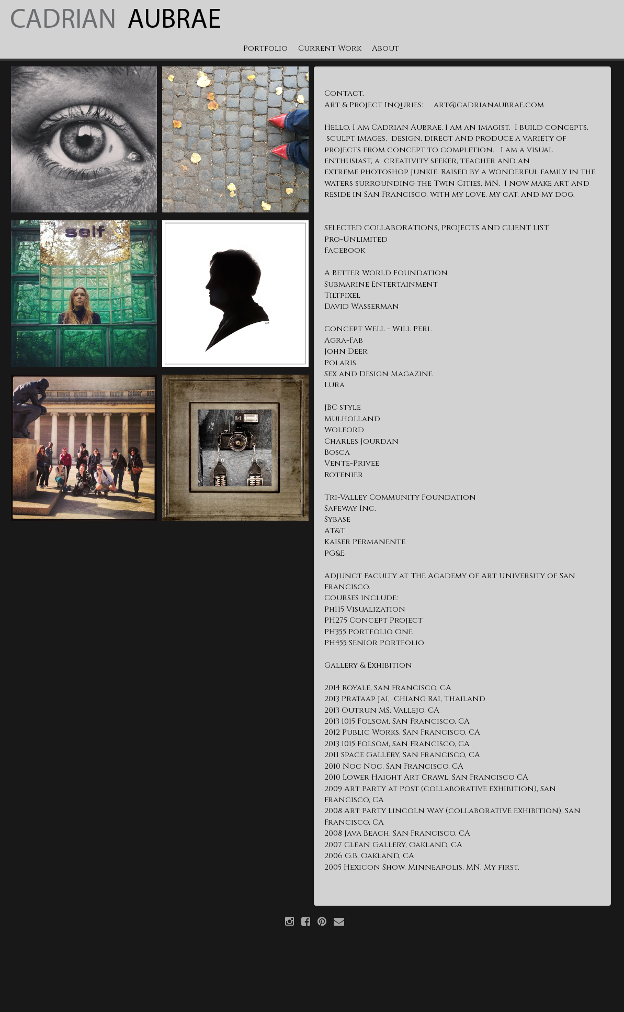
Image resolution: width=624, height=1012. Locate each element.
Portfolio (265, 48)
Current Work (329, 48)
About (385, 48)
